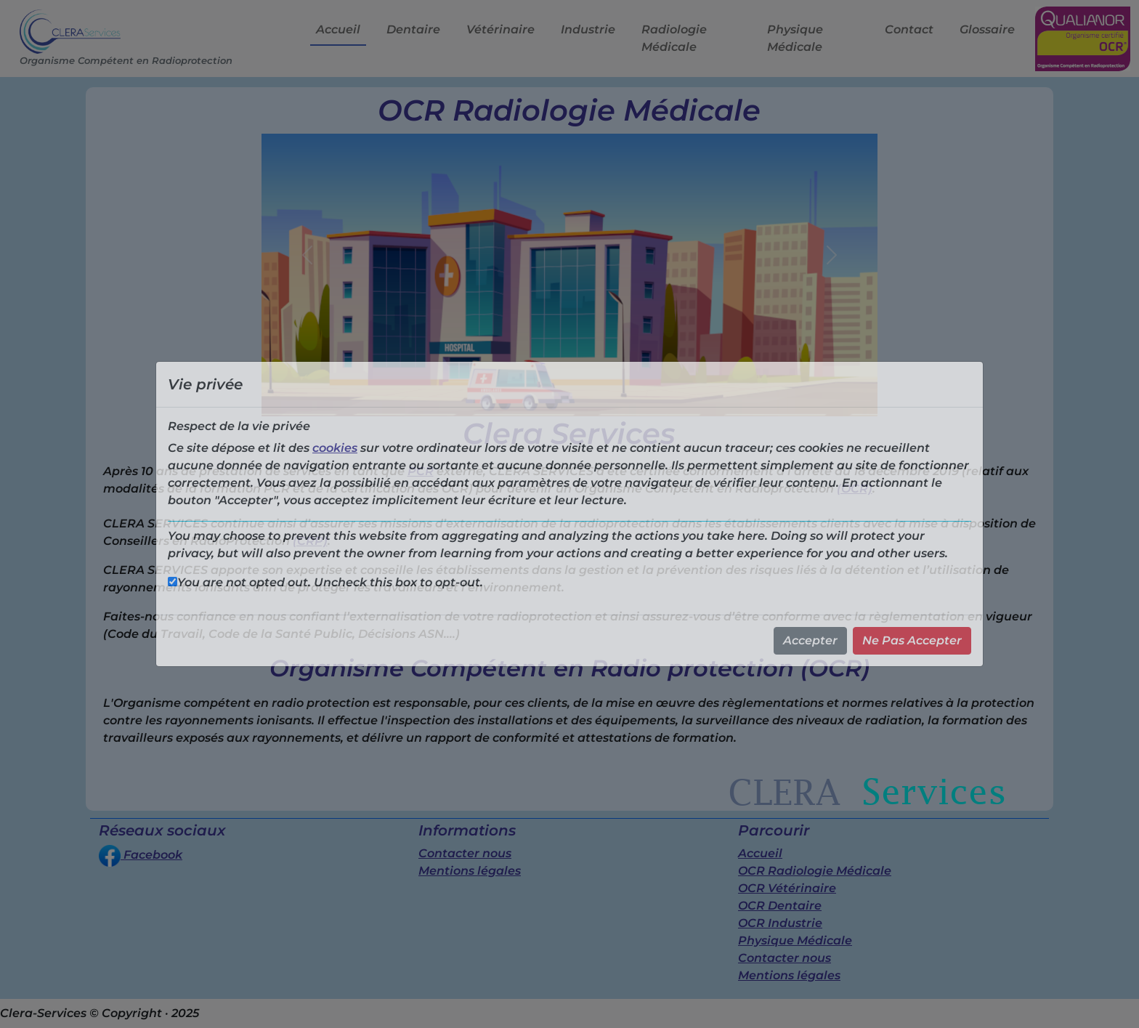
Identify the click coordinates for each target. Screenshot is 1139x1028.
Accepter (810, 640)
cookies (334, 448)
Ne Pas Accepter (912, 640)
